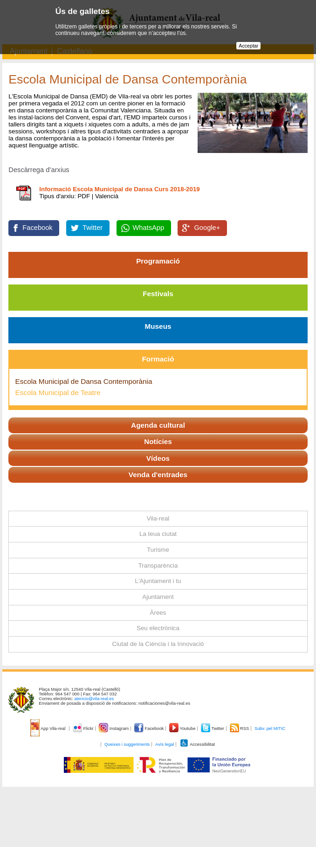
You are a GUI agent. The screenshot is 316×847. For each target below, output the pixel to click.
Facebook (37, 227)
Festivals (158, 294)
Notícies (158, 441)
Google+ (207, 227)
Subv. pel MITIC (269, 728)
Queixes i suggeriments (127, 744)
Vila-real (158, 518)
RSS (240, 728)
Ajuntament (157, 596)
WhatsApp (149, 227)
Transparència (158, 565)
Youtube (183, 728)
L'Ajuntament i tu (158, 580)
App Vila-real (48, 728)
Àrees (158, 612)
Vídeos (158, 458)
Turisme (158, 549)
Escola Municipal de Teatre (58, 392)
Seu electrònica (158, 628)
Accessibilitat (197, 744)
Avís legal (164, 744)
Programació (158, 261)
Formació (158, 359)
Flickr (84, 728)
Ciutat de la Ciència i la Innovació (158, 643)
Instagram (114, 728)
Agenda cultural (158, 425)
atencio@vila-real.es (94, 698)
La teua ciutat (158, 533)
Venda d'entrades (158, 475)
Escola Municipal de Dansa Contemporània (83, 381)
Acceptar (248, 46)
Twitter (92, 227)
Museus (157, 326)
